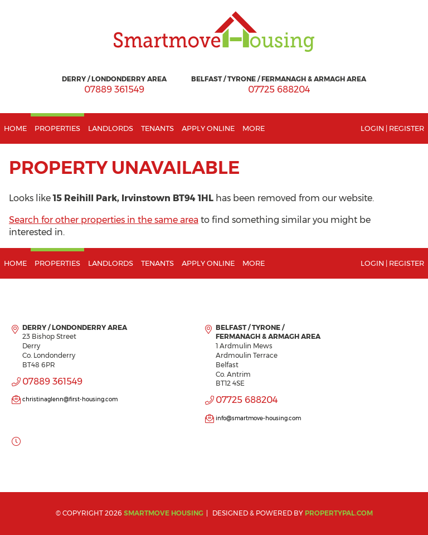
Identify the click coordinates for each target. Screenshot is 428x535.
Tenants (157, 128)
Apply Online (208, 128)
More (253, 128)
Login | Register (392, 128)
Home (15, 128)
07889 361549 (114, 89)
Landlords (110, 128)
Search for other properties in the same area (103, 220)
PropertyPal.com (339, 513)
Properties (57, 128)
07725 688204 (279, 89)
